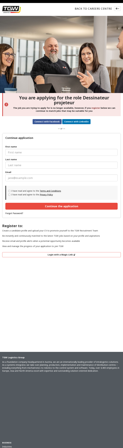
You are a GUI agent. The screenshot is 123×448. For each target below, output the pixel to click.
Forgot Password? (14, 213)
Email (8, 172)
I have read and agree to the (34, 190)
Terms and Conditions (50, 190)
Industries (7, 446)
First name (11, 146)
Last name (11, 159)
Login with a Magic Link (61, 254)
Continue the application (61, 206)
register (95, 108)
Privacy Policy (46, 194)
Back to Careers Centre (93, 8)
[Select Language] (117, 8)
